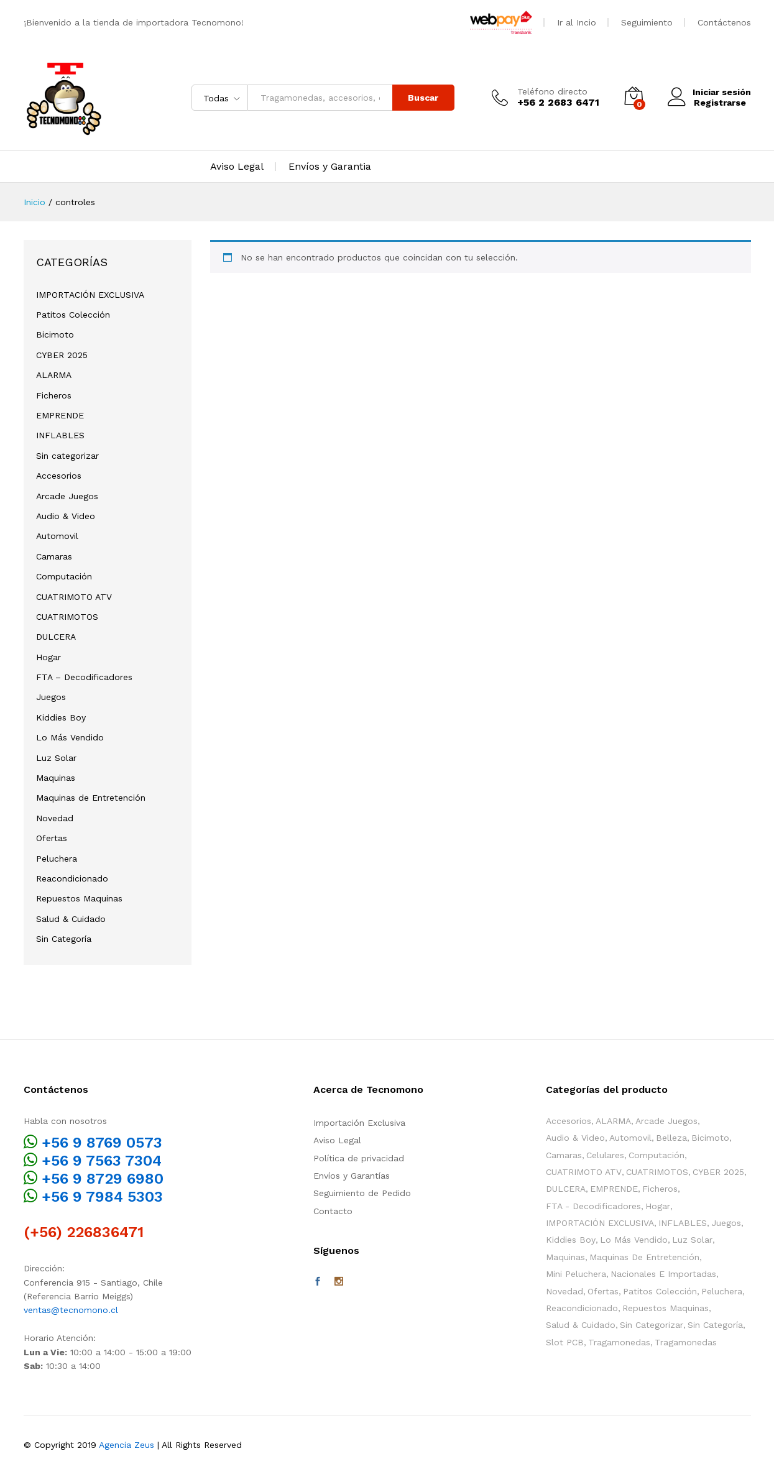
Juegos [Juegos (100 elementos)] (726, 1223)
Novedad (54, 818)
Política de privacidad (358, 1158)
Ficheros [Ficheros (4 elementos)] (660, 1189)
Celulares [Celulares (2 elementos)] (605, 1155)
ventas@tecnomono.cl (71, 1310)
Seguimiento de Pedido (362, 1193)
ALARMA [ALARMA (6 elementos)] (613, 1121)
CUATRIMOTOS (67, 617)
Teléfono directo (551, 91)
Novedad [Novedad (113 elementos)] (564, 1291)
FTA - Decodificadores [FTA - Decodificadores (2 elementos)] (593, 1206)
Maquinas (55, 778)
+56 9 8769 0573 (102, 1142)
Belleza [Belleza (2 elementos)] (671, 1138)
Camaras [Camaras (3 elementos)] (564, 1155)
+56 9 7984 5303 (102, 1196)
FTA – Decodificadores (84, 677)
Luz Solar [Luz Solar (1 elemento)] (692, 1240)
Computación (64, 576)
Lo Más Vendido (70, 737)
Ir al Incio (576, 22)
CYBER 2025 (62, 355)
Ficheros (53, 395)
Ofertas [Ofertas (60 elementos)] (603, 1291)
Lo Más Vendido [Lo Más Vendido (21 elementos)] (634, 1240)
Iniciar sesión (708, 92)
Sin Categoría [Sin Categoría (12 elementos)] (715, 1325)
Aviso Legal (237, 166)
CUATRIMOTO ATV (74, 597)
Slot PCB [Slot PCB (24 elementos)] (565, 1342)
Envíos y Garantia (329, 166)
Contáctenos (724, 22)
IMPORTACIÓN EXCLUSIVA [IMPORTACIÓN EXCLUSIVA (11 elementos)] (600, 1223)
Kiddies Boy (61, 717)
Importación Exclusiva (359, 1123)
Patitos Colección (73, 315)
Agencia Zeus (126, 1445)
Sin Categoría (63, 939)
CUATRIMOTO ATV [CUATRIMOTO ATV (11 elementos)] (584, 1172)
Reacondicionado (72, 878)
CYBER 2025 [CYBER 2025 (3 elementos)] (718, 1172)
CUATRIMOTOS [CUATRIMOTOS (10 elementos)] (657, 1172)
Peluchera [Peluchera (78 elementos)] (721, 1291)
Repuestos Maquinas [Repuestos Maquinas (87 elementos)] (665, 1308)
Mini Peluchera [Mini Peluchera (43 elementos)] (576, 1274)
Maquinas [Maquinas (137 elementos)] (565, 1257)
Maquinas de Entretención (90, 798)
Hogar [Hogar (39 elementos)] (657, 1206)
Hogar (48, 657)
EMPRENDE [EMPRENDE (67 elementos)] (614, 1189)
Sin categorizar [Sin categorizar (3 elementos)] (651, 1325)
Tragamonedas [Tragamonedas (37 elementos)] (686, 1342)
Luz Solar (56, 758)
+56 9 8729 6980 (103, 1178)
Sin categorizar (67, 456)
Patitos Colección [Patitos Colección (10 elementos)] (660, 1291)
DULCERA (56, 637)
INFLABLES (60, 435)
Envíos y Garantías (351, 1176)
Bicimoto (55, 334)
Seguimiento (647, 22)
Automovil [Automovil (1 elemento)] (630, 1138)
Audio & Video (65, 516)
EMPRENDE (60, 415)
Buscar (422, 98)
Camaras (54, 556)
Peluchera (56, 859)
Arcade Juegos (67, 496)
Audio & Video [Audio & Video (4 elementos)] (575, 1138)
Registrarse (719, 103)
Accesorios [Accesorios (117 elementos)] (568, 1121)
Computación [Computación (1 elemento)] (656, 1155)
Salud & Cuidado (71, 919)
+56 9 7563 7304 (102, 1160)
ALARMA (53, 375)
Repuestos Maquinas (79, 898)
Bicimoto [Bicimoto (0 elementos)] (710, 1138)
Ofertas (51, 838)
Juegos (51, 697)
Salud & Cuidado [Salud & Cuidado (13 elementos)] (580, 1325)
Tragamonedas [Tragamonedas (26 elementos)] (619, 1342)
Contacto (332, 1211)
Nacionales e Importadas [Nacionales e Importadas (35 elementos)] (663, 1274)
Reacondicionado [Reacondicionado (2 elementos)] (582, 1308)
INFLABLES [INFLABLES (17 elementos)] (682, 1223)
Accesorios (58, 476)
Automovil (57, 536)
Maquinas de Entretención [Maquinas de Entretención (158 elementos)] (644, 1257)
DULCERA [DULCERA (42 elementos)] (566, 1189)
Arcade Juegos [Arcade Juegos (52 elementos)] (666, 1121)
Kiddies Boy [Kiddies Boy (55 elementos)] (571, 1240)
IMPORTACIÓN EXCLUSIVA (90, 295)
